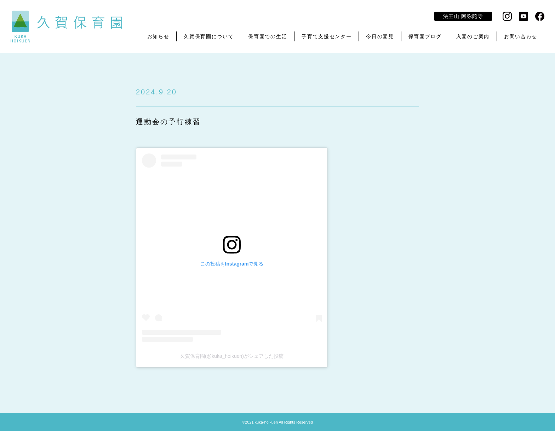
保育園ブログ (425, 36)
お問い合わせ (520, 36)
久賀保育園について (209, 36)
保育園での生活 (267, 36)
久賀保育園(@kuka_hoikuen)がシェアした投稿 (232, 356)
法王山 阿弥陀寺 (463, 16)
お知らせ (158, 36)
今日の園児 (380, 36)
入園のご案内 (473, 36)
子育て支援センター (326, 36)
